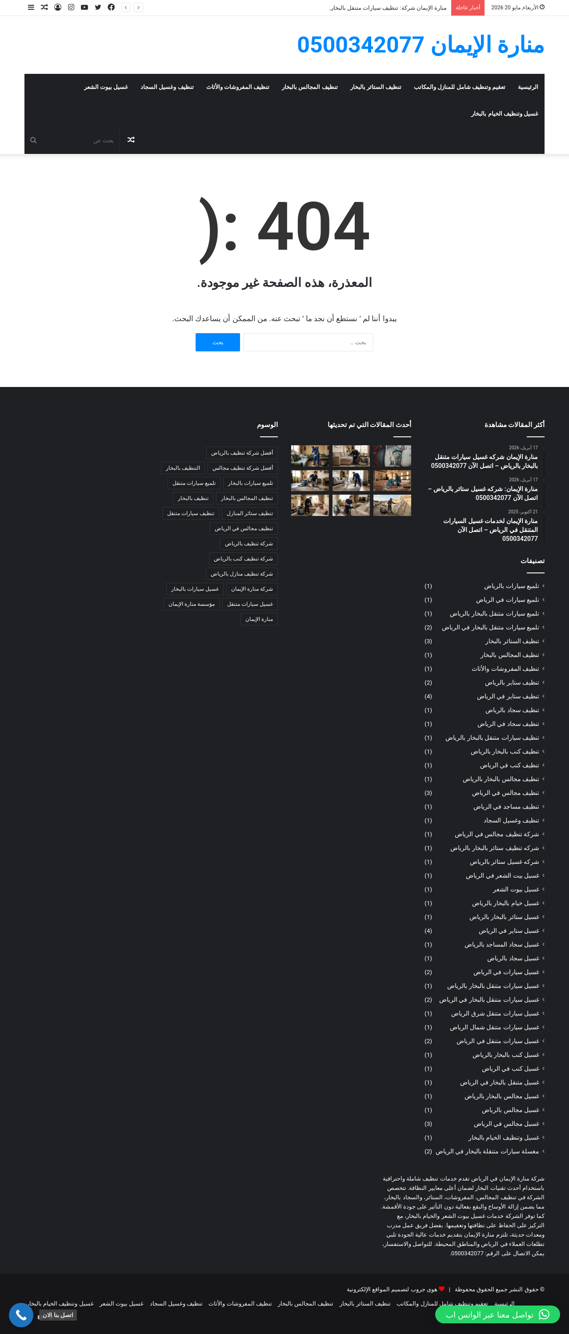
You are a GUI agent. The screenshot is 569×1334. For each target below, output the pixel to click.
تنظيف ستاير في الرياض (508, 696)
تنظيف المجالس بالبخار (309, 87)
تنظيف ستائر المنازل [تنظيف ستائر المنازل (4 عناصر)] (250, 513)
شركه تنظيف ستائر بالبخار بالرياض (494, 847)
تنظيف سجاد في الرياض (508, 723)
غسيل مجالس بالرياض (510, 1109)
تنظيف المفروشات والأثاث (237, 87)
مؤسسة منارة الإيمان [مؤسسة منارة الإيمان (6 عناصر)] (191, 604)
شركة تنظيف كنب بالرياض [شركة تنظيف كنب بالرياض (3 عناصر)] (243, 559)
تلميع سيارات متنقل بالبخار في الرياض (490, 627)
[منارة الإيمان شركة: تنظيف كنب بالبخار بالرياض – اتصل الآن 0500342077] (351, 456)
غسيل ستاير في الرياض (509, 930)
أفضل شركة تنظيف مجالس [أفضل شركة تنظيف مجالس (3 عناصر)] (242, 468)
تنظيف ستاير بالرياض (512, 682)
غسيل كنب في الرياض (510, 1068)
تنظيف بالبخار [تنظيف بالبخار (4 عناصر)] (193, 498)
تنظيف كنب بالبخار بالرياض (505, 751)
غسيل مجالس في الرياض (506, 1123)
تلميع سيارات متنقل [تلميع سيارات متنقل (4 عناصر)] (194, 483)
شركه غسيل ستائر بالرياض (504, 861)
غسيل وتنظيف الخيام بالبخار (504, 113)
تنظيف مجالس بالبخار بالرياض (501, 778)
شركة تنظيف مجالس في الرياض (497, 834)
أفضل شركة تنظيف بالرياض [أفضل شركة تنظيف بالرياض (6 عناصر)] (242, 453)
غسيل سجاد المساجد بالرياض (502, 944)
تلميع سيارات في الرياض (507, 599)
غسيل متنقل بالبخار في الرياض (499, 1082)
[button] (497, 1314)
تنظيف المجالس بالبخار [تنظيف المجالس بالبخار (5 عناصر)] (247, 498)
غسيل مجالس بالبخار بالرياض (502, 1096)
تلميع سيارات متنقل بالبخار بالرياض (494, 613)
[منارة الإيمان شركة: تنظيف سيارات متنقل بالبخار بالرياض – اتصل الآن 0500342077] (392, 456)
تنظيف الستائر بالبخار (375, 87)
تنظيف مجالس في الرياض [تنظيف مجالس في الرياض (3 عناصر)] (244, 528)
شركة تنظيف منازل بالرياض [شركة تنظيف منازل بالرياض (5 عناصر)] (242, 574)
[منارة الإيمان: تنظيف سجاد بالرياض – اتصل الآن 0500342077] (351, 481)
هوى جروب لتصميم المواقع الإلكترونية (392, 1289)
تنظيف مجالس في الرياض (505, 792)
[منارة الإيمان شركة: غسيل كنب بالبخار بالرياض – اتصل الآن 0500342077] (310, 456)
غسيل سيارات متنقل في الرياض (498, 1040)
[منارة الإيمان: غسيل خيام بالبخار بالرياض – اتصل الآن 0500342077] (392, 505)
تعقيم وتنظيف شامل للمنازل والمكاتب (459, 87)
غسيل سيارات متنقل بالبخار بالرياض (493, 985)
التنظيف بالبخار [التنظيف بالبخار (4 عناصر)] (183, 468)
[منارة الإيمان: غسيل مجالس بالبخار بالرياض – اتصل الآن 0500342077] (351, 505)
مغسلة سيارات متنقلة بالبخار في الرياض (487, 1151)
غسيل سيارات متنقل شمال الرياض (494, 1027)
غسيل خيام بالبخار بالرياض (505, 903)
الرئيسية (528, 87)
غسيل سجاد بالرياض (513, 958)
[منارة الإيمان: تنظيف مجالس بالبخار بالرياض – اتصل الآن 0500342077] (310, 505)
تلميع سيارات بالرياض (511, 585)
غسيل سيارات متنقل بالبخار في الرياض (489, 999)
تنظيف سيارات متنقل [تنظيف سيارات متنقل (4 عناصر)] (190, 513)
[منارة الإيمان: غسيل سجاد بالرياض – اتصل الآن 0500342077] (310, 481)
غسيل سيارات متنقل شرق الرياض (495, 1013)
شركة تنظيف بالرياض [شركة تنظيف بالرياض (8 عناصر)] (249, 543)
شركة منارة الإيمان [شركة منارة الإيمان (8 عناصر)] (252, 589)
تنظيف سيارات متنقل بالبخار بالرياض (492, 737)
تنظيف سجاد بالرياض (512, 709)
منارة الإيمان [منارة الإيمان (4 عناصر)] (259, 619)
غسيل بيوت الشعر (106, 87)
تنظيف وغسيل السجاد (166, 87)
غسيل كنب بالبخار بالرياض (506, 1054)
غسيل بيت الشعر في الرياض (502, 875)
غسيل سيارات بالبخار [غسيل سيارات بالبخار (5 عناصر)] (195, 589)
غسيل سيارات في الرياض (506, 971)
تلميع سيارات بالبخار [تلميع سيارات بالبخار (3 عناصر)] (250, 483)
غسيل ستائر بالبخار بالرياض (504, 916)
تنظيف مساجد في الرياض (506, 806)
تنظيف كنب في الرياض (509, 765)
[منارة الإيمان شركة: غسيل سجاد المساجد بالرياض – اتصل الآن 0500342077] (392, 481)
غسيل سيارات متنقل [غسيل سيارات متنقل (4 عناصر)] (250, 604)
